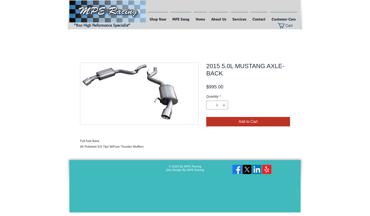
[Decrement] (210, 105)
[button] (288, 25)
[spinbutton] (217, 105)
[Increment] (224, 105)
